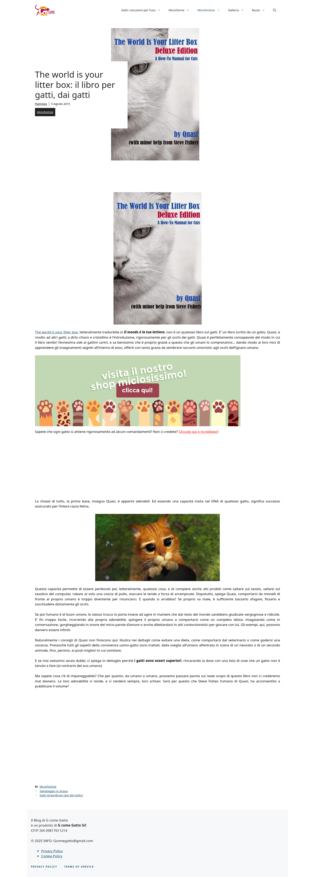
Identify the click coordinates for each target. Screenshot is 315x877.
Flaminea (41, 104)
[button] (274, 10)
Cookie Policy (51, 856)
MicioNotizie (210, 10)
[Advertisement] (68, 467)
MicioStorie (181, 10)
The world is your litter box (56, 332)
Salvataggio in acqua (54, 791)
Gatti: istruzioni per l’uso (143, 10)
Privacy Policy (52, 851)
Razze (260, 10)
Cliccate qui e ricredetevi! (198, 431)
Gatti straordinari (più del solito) (61, 795)
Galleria (238, 10)
